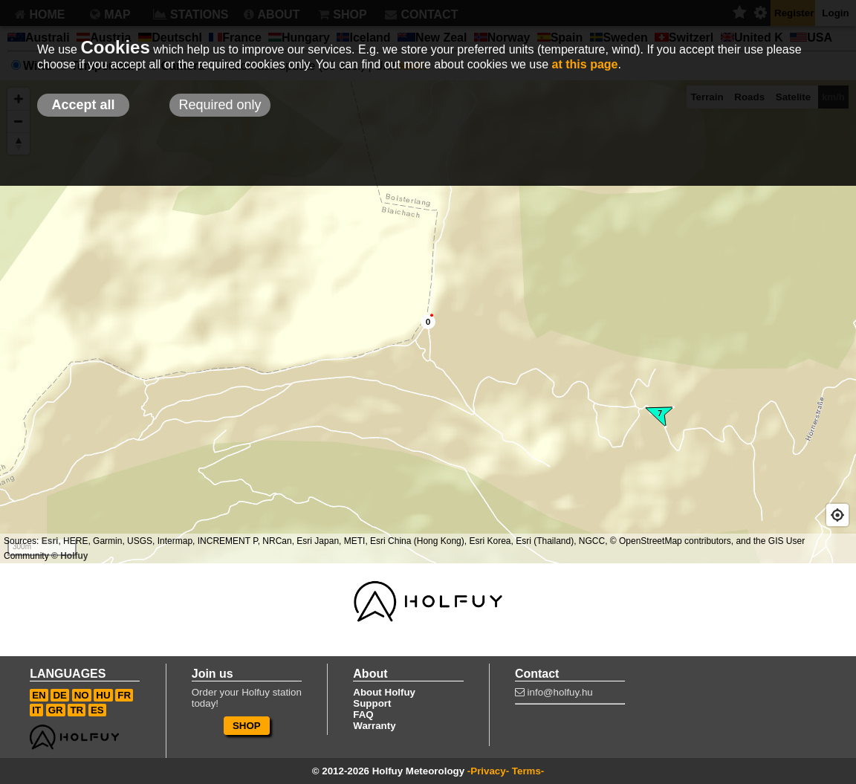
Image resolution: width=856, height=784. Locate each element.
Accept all (82, 104)
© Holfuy (69, 556)
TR (76, 710)
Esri (50, 541)
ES (97, 710)
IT (36, 710)
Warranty (374, 725)
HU (103, 695)
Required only (219, 104)
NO (81, 695)
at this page (585, 64)
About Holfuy (384, 692)
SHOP (247, 725)
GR (55, 710)
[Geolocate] (837, 515)
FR (124, 695)
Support (372, 703)
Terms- (528, 771)
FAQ (363, 714)
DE (60, 695)
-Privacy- (488, 771)
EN (39, 695)
